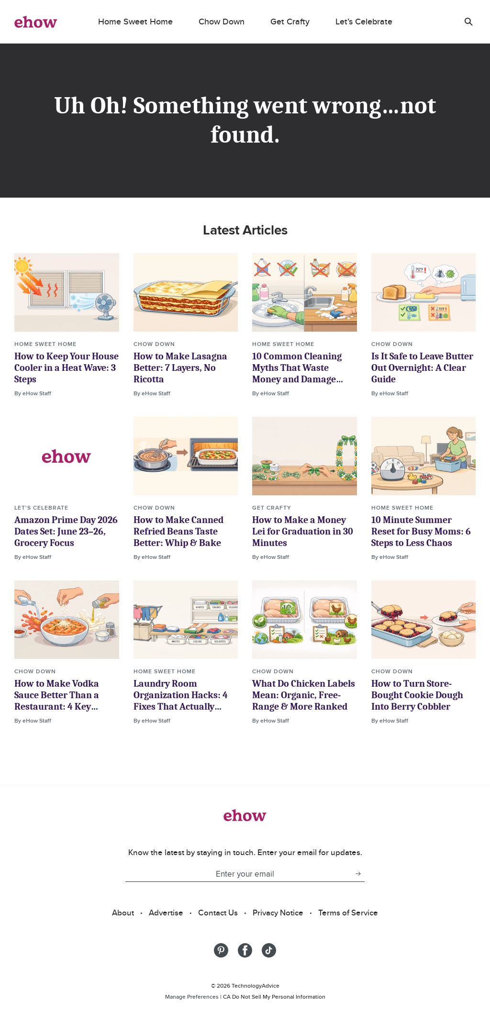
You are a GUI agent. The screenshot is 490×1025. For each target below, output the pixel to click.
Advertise (166, 912)
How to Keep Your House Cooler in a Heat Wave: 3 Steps (66, 368)
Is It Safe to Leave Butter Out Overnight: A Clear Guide (422, 368)
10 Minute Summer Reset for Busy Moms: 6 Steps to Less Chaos (421, 531)
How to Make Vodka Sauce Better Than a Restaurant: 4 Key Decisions (56, 701)
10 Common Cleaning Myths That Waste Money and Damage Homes (297, 373)
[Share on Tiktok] (269, 950)
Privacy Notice (278, 912)
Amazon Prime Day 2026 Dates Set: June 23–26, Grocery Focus (66, 531)
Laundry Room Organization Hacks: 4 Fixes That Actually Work (181, 701)
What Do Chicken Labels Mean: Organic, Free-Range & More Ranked (303, 695)
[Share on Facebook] (245, 950)
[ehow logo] (35, 21)
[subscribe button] (358, 873)
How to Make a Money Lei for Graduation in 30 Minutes (302, 531)
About (123, 912)
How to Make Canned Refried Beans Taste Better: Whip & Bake (178, 531)
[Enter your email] (238, 873)
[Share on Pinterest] (221, 950)
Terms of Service (348, 912)
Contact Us (218, 912)
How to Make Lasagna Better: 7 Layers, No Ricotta (180, 368)
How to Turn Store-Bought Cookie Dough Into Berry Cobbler (417, 695)
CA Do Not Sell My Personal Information (274, 996)
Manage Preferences (192, 996)
